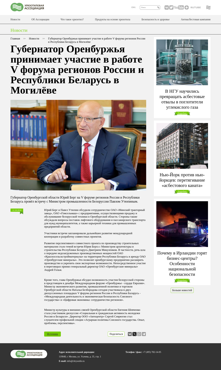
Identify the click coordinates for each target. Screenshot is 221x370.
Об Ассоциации (40, 19)
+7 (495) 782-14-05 (152, 352)
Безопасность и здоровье (156, 19)
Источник (52, 334)
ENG (134, 7)
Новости (15, 19)
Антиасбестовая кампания (195, 19)
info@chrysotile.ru (75, 361)
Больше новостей (182, 290)
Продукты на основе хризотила (112, 19)
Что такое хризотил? (72, 19)
